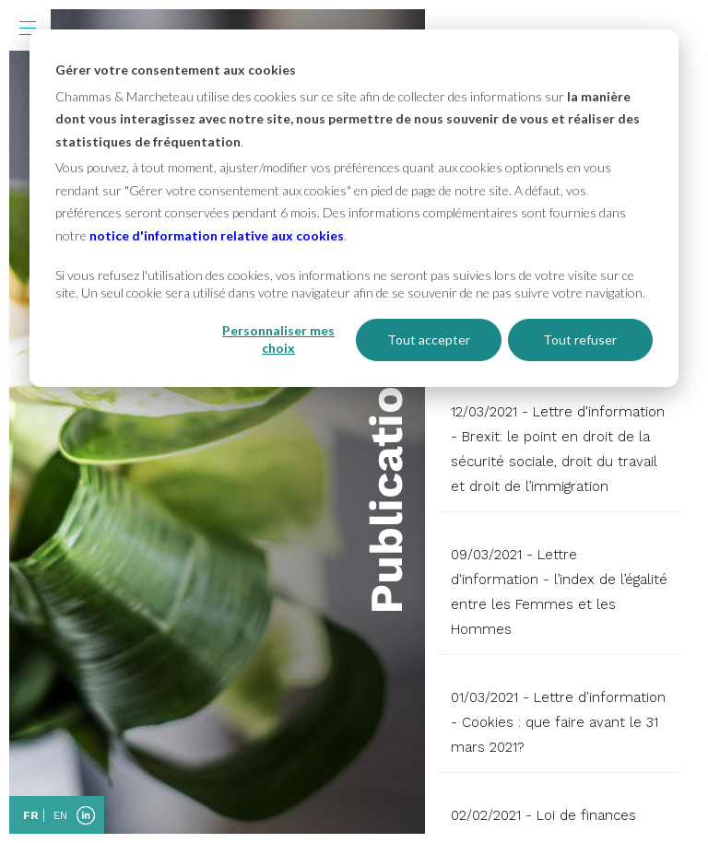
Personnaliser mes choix (278, 339)
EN (60, 815)
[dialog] (354, 208)
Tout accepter (428, 339)
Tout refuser (580, 339)
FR (31, 815)
